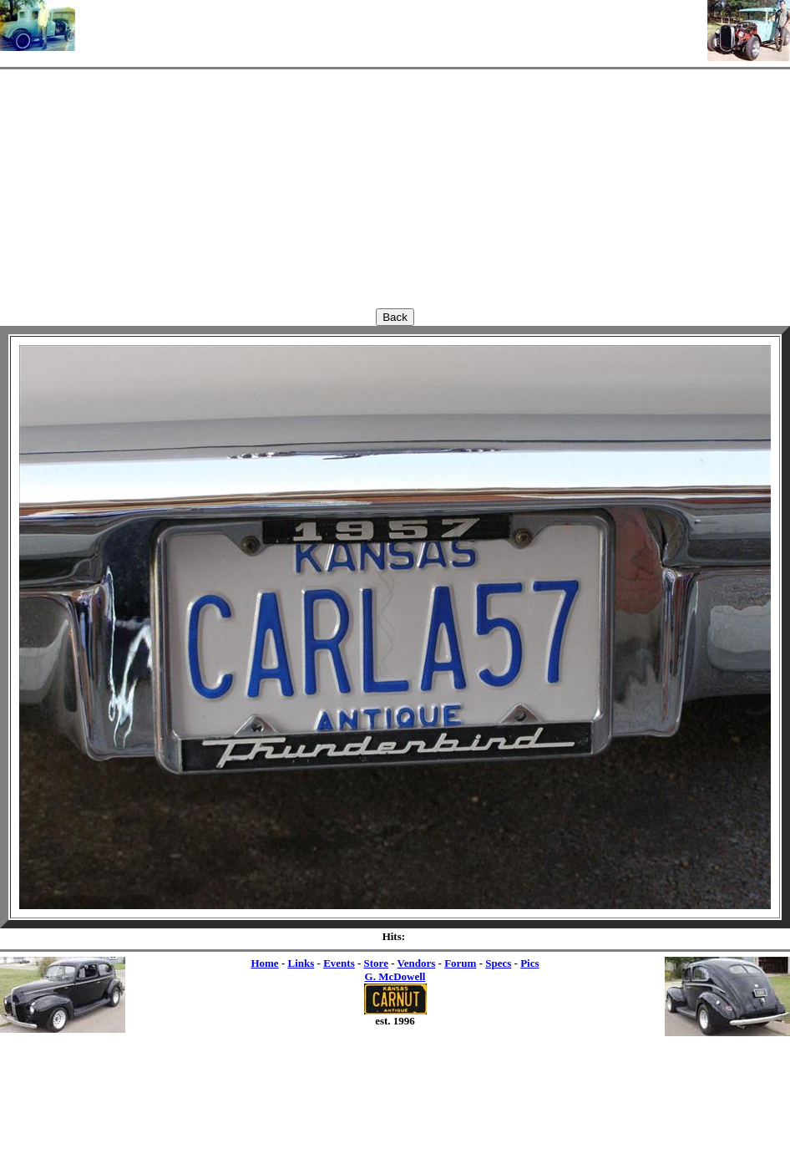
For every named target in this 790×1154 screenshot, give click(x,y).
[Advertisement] (391, 25)
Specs (498, 963)
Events (339, 963)
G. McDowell (395, 976)
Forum (460, 963)
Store (376, 963)
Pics (529, 963)
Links (300, 963)
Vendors (417, 963)
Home (264, 963)
